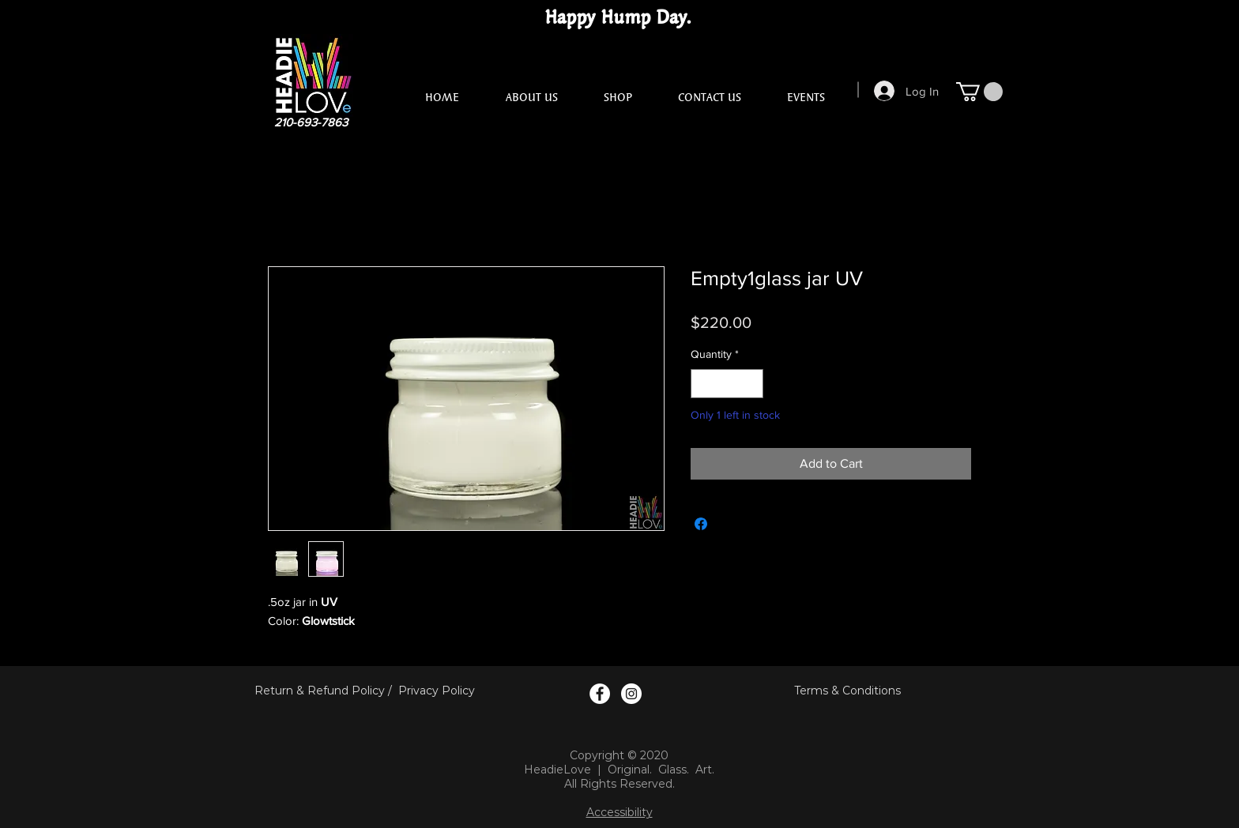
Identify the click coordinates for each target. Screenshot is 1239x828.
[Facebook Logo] (599, 693)
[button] (979, 91)
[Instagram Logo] (631, 693)
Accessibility (619, 812)
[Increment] (751, 383)
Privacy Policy (436, 690)
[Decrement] (703, 383)
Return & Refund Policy (319, 690)
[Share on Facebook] (700, 523)
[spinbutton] (727, 383)
